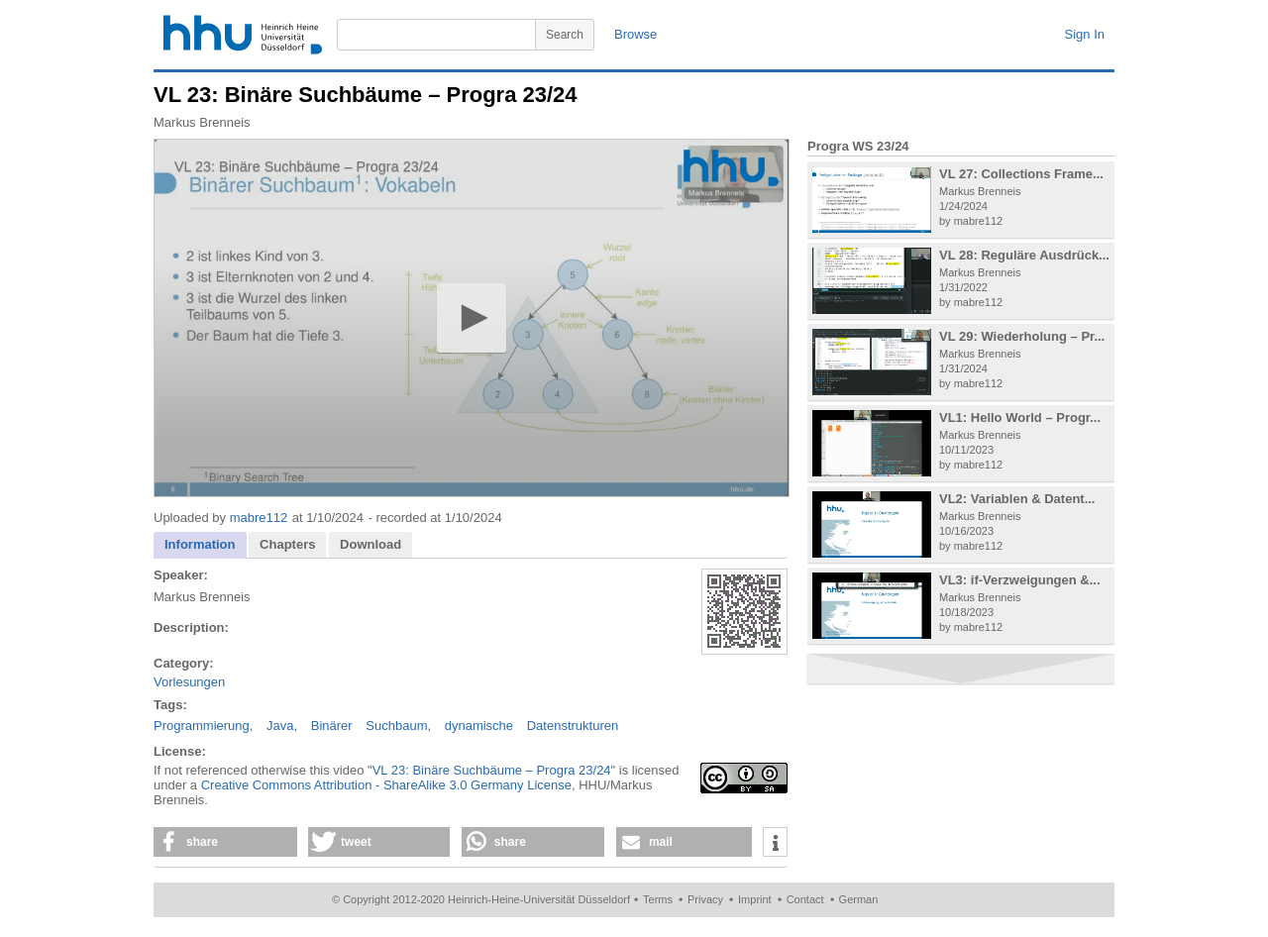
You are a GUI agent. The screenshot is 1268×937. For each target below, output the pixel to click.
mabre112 (259, 517)
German (859, 899)
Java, (281, 725)
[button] (471, 317)
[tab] (200, 545)
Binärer (332, 725)
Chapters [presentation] (287, 544)
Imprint (755, 899)
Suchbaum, (398, 725)
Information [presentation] (200, 544)
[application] (472, 318)
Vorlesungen (189, 682)
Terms (658, 899)
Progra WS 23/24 (858, 146)
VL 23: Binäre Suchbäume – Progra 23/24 (491, 770)
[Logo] (731, 168)
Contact (805, 899)
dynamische (479, 725)
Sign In (1085, 34)
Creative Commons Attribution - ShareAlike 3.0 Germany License (386, 785)
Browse (635, 34)
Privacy (705, 899)
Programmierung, (203, 725)
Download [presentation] (370, 544)
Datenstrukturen (573, 725)
